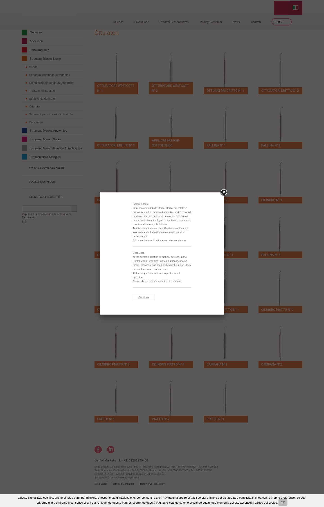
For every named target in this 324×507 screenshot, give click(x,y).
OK (283, 502)
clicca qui (90, 502)
